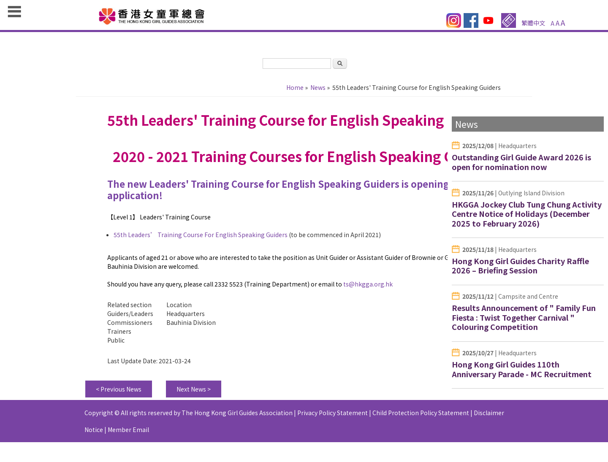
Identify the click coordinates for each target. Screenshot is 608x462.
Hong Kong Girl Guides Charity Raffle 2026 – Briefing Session (520, 265)
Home (295, 87)
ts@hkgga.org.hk (368, 284)
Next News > (193, 389)
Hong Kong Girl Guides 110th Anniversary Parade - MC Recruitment (522, 369)
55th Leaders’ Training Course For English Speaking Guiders (201, 234)
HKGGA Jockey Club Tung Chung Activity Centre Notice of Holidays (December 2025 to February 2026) (527, 214)
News (318, 87)
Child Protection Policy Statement (420, 412)
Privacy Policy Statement (332, 412)
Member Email (128, 429)
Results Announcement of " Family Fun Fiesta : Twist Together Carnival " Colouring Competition (524, 317)
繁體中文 (533, 23)
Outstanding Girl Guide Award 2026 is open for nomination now (521, 161)
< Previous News (118, 389)
